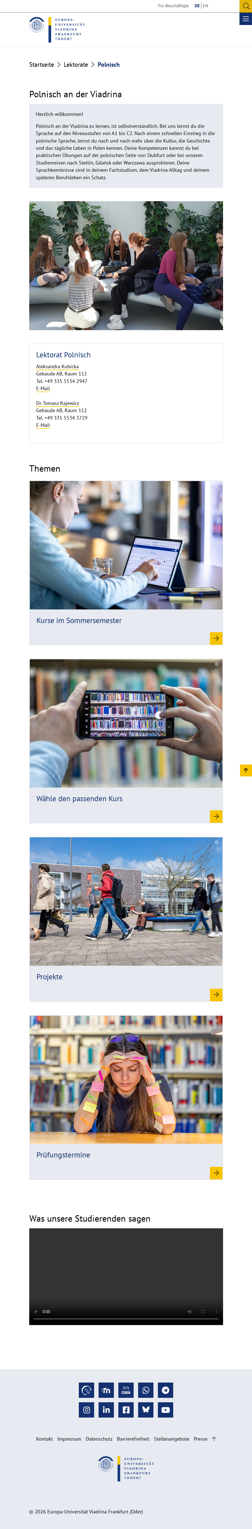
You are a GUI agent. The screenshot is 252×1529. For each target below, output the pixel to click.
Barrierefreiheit (133, 1439)
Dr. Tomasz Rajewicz (57, 403)
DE (197, 5)
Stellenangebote (171, 1439)
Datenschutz (99, 1439)
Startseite (41, 64)
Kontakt (44, 1439)
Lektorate (76, 64)
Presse (200, 1439)
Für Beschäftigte (173, 5)
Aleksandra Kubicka (57, 366)
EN (205, 5)
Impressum (69, 1439)
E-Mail (43, 388)
